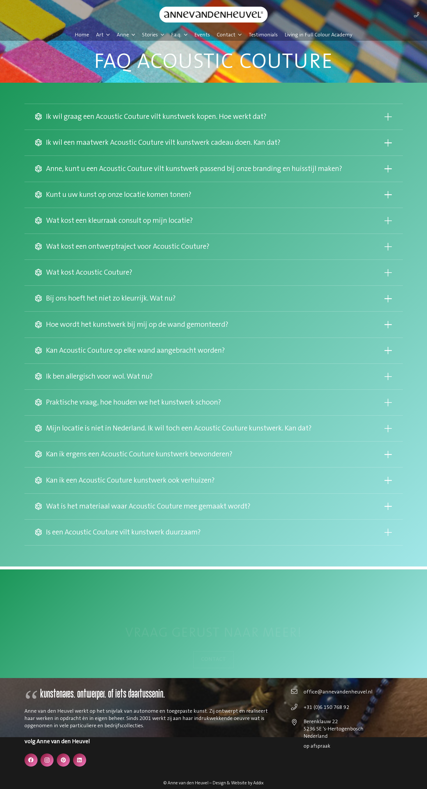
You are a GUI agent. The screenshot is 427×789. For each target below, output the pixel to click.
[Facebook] (31, 760)
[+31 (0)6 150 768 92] (297, 708)
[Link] (416, 14)
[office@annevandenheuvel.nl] (297, 692)
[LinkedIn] (79, 760)
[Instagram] (47, 760)
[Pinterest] (63, 760)
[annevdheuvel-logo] (213, 14)
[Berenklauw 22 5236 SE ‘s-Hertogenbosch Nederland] (297, 723)
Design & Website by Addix (238, 783)
